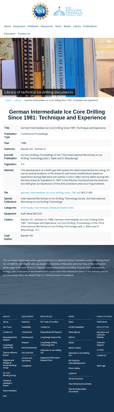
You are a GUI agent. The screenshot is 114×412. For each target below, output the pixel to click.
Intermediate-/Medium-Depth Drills (54, 207)
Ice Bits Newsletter (76, 327)
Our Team (7, 327)
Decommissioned (29, 347)
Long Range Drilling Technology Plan (49, 343)
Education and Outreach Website (103, 335)
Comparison (27, 332)
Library (77, 26)
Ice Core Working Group (9, 374)
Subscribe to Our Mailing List (51, 351)
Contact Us (24, 33)
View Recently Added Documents (77, 390)
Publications (90, 26)
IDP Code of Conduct (49, 322)
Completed (26, 366)
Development (27, 337)
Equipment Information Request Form (50, 359)
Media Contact (75, 348)
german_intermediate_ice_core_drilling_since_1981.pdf (51, 192)
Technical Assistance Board (7, 383)
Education (9, 33)
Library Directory (76, 378)
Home (8, 100)
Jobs (5, 396)
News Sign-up (74, 332)
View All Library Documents (80, 384)
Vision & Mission (10, 390)
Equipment (19, 26)
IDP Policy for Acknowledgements (77, 361)
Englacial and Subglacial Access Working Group (9, 364)
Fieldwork (33, 26)
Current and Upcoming (27, 359)
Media (67, 26)
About (7, 26)
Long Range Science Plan (8, 346)
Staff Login (101, 366)
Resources (47, 26)
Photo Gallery (74, 368)
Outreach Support (101, 343)
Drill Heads (27, 207)
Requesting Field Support (10, 338)
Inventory (26, 322)
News (58, 26)
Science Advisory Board (10, 353)
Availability (26, 327)
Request (25, 342)
